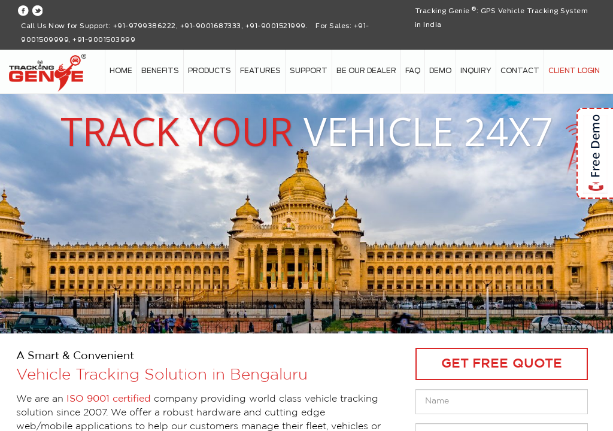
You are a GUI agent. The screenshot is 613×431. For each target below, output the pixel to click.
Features (260, 70)
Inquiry (475, 70)
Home (121, 70)
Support (308, 70)
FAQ (412, 70)
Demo (440, 70)
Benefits (160, 70)
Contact (519, 70)
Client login (574, 70)
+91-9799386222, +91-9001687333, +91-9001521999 (209, 26)
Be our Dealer (366, 70)
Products (209, 70)
